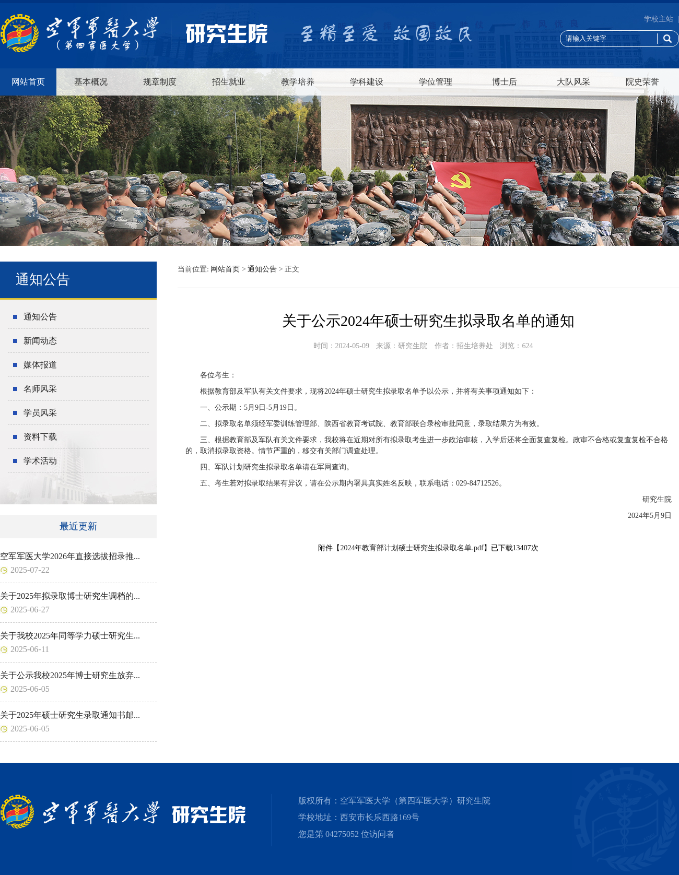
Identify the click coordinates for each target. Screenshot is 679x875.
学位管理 (435, 81)
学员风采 (40, 412)
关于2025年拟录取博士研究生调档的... (70, 596)
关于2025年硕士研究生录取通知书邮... (70, 715)
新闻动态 (40, 340)
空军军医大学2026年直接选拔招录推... (70, 556)
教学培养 (297, 81)
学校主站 (658, 19)
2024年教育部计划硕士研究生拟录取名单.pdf (411, 548)
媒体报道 (40, 364)
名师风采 (40, 388)
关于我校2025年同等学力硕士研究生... (70, 635)
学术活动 (40, 460)
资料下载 (40, 436)
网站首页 (28, 81)
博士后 (504, 81)
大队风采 (573, 81)
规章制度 (160, 81)
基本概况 (91, 81)
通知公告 (40, 316)
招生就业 (228, 81)
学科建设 (366, 81)
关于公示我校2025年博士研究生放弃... (70, 675)
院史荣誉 (642, 81)
